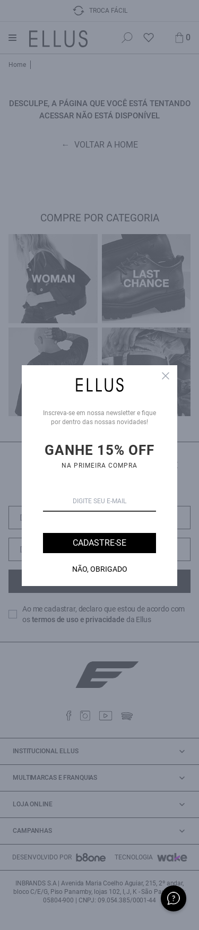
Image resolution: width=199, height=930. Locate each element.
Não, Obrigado (99, 569)
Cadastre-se (99, 543)
